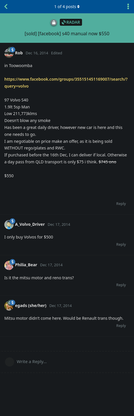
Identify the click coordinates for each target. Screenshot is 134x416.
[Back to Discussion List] (6, 6)
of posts (67, 6)
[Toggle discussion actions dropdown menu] (128, 6)
